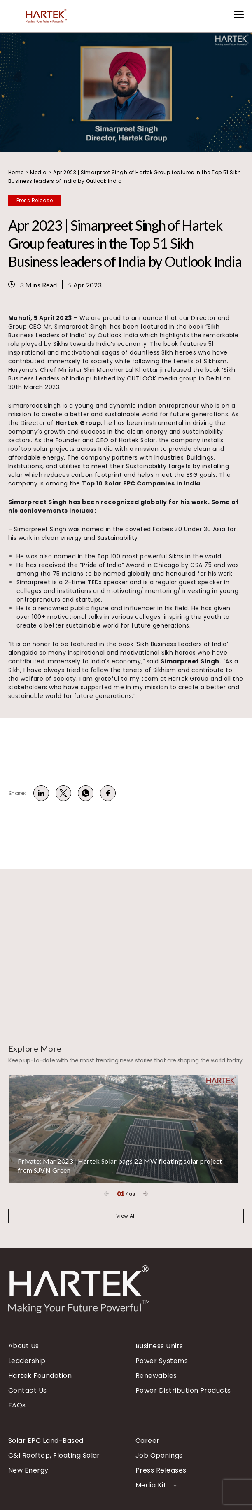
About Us (23, 1346)
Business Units (159, 1346)
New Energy (28, 1470)
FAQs (17, 1405)
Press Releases (161, 1470)
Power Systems (161, 1361)
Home (16, 172)
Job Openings (159, 1456)
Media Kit (156, 1485)
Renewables (156, 1376)
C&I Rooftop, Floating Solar (54, 1456)
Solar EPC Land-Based (46, 1441)
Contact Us (27, 1390)
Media (38, 172)
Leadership (27, 1361)
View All (126, 1215)
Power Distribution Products (183, 1390)
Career (147, 1441)
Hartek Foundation (40, 1376)
